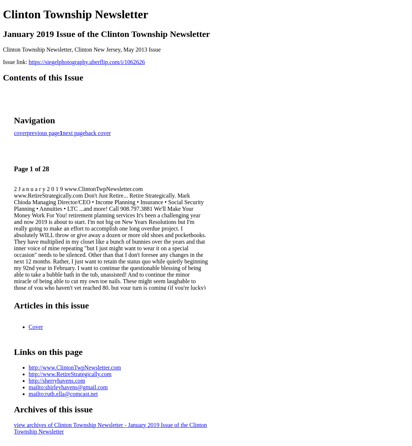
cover (20, 133)
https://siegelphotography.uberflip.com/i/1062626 (87, 62)
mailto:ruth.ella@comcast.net (63, 394)
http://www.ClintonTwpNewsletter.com (75, 367)
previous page (43, 133)
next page (74, 133)
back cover (98, 133)
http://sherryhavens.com (57, 381)
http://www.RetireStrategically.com (70, 374)
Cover (36, 327)
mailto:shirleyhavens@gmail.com (68, 387)
